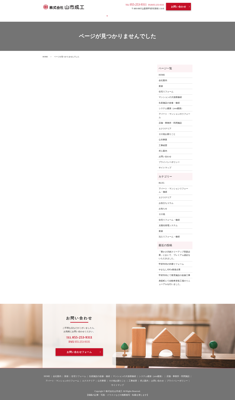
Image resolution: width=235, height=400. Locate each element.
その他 (162, 211)
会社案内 (85, 14)
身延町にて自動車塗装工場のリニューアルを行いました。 (174, 279)
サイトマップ (165, 164)
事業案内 (99, 14)
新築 (161, 82)
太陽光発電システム (168, 222)
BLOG (142, 14)
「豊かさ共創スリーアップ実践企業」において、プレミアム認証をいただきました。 (174, 251)
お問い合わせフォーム (79, 348)
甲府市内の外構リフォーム (171, 260)
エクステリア (165, 125)
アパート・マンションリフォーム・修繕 (173, 186)
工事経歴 (114, 14)
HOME (71, 14)
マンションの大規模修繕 (170, 94)
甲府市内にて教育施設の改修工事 (174, 272)
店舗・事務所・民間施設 (170, 119)
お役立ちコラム (159, 14)
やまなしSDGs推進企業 (169, 266)
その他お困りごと (167, 131)
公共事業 (163, 136)
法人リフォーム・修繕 (169, 233)
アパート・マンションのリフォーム (174, 112)
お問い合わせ (178, 6)
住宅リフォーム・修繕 (169, 216)
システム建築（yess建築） (171, 105)
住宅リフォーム (166, 88)
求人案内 (129, 14)
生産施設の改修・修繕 (169, 99)
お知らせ (163, 205)
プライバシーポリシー (169, 159)
